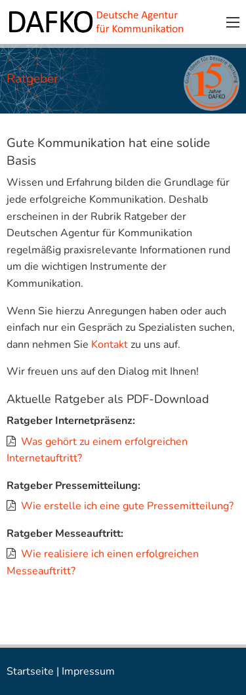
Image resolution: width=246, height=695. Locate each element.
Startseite (30, 671)
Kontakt (109, 344)
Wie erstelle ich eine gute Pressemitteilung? (127, 506)
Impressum (88, 671)
